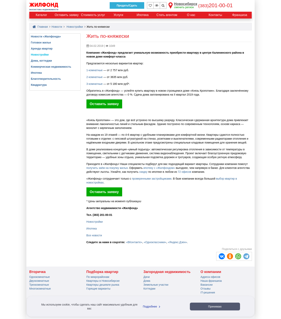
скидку (143, 171)
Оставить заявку (104, 104)
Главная (40, 26)
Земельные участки (155, 284)
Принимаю (214, 306)
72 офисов (184, 171)
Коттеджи (149, 288)
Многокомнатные (40, 288)
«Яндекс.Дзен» (177, 242)
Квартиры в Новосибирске (103, 280)
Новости (57, 26)
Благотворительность (46, 78)
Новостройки (75, 26)
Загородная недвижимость (166, 272)
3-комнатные (94, 83)
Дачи (146, 276)
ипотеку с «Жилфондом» (159, 167)
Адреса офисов (210, 276)
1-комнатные (94, 70)
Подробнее (152, 306)
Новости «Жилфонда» (46, 36)
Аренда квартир (41, 48)
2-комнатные (94, 77)
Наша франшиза (211, 280)
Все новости (94, 235)
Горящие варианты (98, 288)
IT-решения (208, 292)
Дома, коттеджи (41, 60)
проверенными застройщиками (152, 178)
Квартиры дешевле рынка (102, 284)
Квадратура (39, 84)
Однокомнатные (39, 276)
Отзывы (206, 288)
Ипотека (91, 228)
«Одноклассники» (155, 242)
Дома (146, 280)
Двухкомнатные (39, 280)
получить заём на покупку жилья (107, 167)
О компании (211, 272)
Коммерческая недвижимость (51, 66)
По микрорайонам (97, 276)
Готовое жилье (41, 42)
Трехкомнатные (39, 284)
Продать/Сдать (127, 5)
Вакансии (207, 284)
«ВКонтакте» (134, 242)
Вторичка (37, 272)
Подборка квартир (102, 272)
